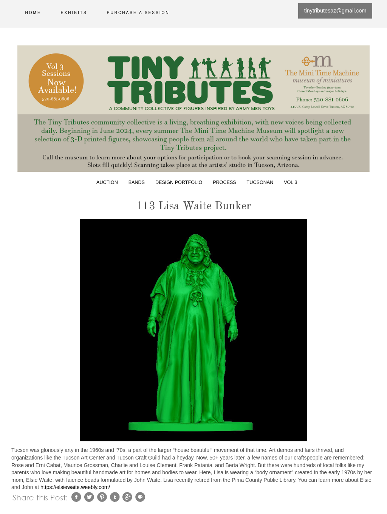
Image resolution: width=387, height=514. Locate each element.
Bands (136, 182)
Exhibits (74, 13)
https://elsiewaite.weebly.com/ (75, 487)
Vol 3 (290, 182)
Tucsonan (260, 182)
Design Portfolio (178, 182)
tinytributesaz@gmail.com (335, 11)
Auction (107, 182)
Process (224, 182)
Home (33, 13)
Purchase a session (138, 13)
